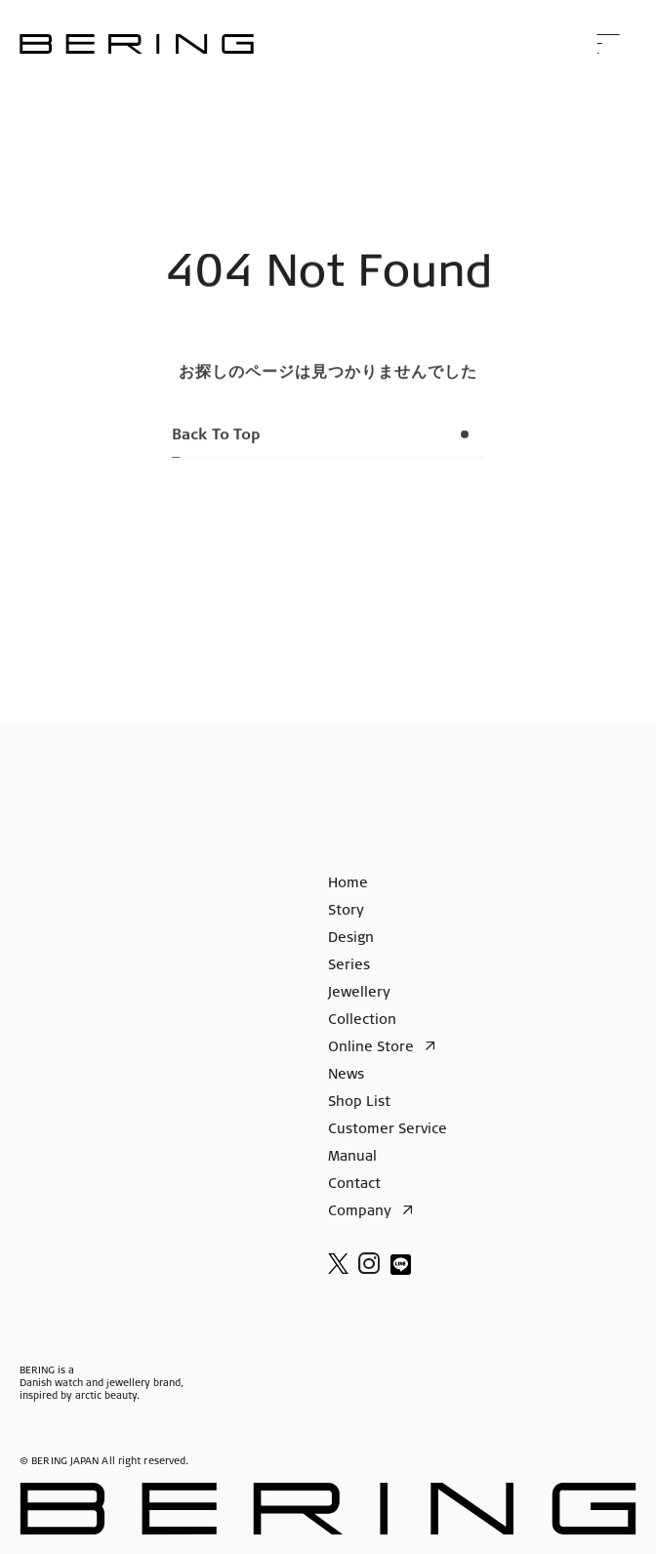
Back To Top (328, 443)
